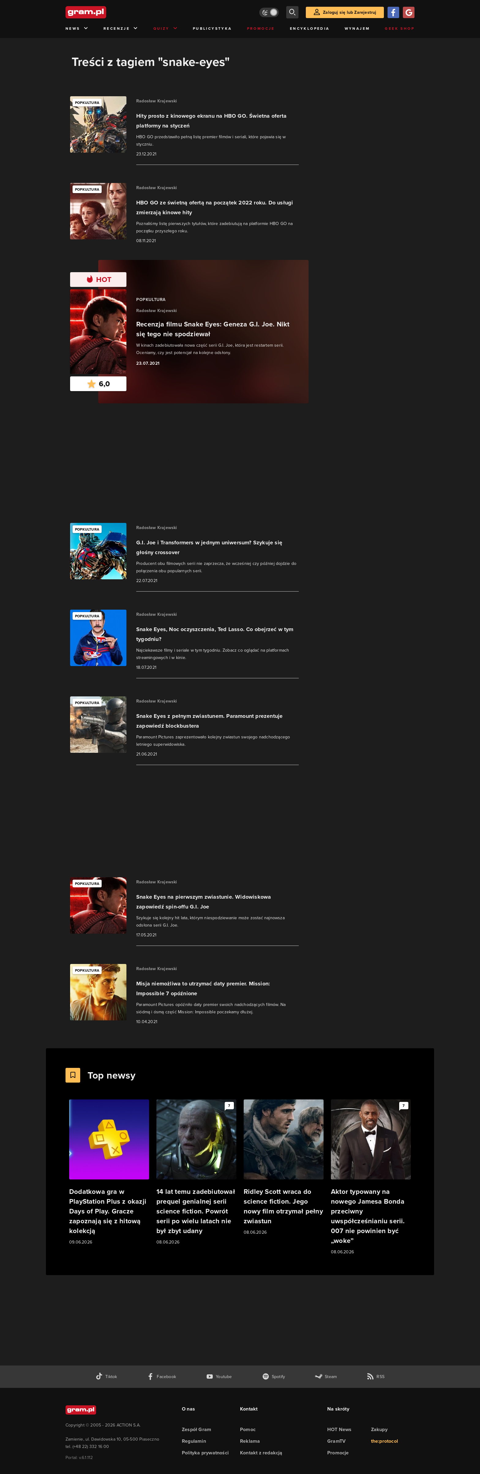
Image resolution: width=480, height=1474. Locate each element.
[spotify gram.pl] (273, 1376)
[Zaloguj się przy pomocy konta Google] (408, 12)
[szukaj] (292, 12)
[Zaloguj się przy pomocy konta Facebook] (393, 12)
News (77, 28)
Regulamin (194, 1441)
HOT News (339, 1429)
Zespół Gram (196, 1429)
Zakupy (379, 1429)
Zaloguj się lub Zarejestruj (349, 12)
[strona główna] (101, 12)
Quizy (165, 28)
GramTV (336, 1441)
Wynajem (357, 28)
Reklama (250, 1441)
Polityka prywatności (205, 1452)
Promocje (261, 28)
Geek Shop (399, 28)
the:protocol (384, 1441)
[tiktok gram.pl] (106, 1376)
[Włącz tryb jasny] (269, 12)
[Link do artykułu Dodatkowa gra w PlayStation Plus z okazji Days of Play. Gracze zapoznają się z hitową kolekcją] (109, 1172)
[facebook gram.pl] (161, 1376)
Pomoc (248, 1429)
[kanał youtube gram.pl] (219, 1376)
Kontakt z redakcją (261, 1452)
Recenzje (120, 28)
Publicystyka (212, 28)
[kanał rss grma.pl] (375, 1376)
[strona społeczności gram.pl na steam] (326, 1376)
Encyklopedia (310, 28)
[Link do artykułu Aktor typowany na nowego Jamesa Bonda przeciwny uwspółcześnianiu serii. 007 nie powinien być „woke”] (370, 1177)
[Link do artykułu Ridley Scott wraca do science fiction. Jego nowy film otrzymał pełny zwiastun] (283, 1167)
